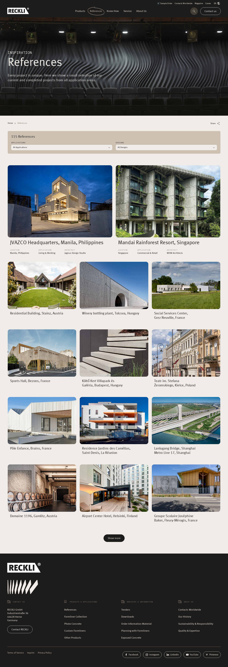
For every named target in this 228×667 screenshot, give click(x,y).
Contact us (210, 11)
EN (217, 3)
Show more (114, 538)
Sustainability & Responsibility (195, 624)
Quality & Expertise (189, 631)
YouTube (192, 654)
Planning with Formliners (135, 631)
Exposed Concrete (131, 638)
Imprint (30, 653)
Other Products (72, 638)
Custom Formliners (75, 631)
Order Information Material (136, 624)
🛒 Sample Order (164, 3)
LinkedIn (172, 654)
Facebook (131, 654)
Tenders (125, 610)
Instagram (152, 654)
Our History (184, 616)
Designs (120, 142)
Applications (18, 142)
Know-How (113, 11)
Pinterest (212, 654)
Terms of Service (15, 653)
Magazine (199, 3)
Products (80, 11)
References (96, 11)
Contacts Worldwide (183, 3)
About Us (140, 11)
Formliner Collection (75, 616)
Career (208, 3)
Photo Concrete (72, 624)
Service (127, 11)
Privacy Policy (44, 653)
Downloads (127, 616)
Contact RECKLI (20, 629)
